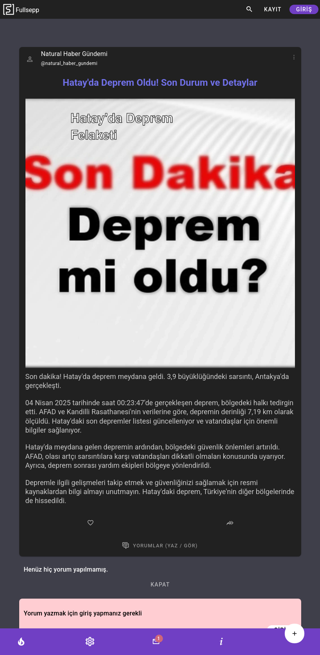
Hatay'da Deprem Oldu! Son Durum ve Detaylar (160, 82)
